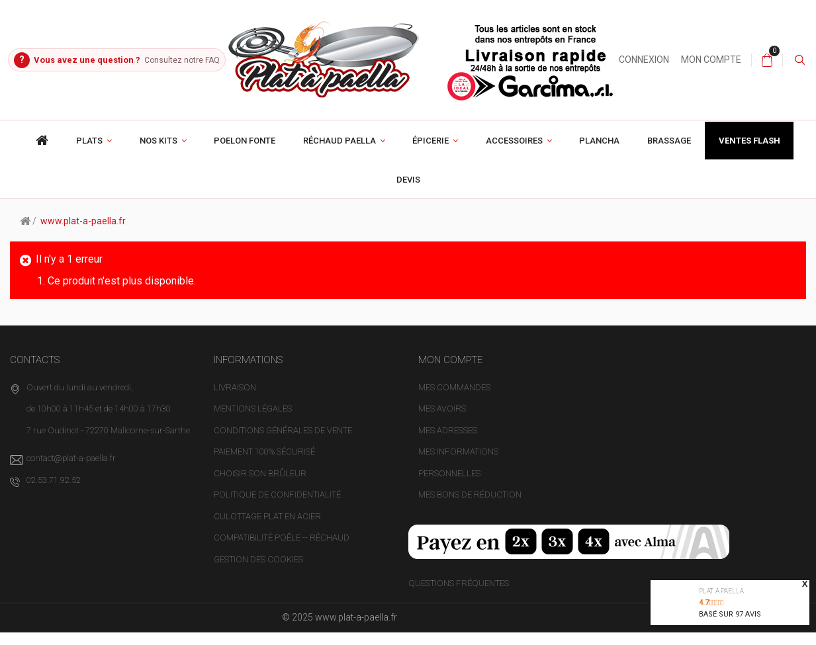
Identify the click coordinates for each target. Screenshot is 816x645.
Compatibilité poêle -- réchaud (281, 551)
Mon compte (744, 59)
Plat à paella (721, 591)
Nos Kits (158, 154)
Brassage (669, 154)
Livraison (235, 400)
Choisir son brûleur (260, 486)
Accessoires (514, 154)
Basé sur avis (730, 614)
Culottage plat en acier (267, 529)
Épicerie (430, 154)
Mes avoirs (442, 422)
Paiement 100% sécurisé (264, 465)
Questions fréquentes (458, 596)
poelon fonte (244, 154)
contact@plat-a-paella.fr (71, 471)
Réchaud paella (339, 154)
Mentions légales (253, 422)
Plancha (599, 154)
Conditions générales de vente (283, 443)
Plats (89, 154)
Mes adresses (447, 443)
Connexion (677, 59)
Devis (408, 193)
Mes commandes (454, 400)
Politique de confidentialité (277, 508)
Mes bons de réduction (469, 508)
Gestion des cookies (258, 572)
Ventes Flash (749, 154)
